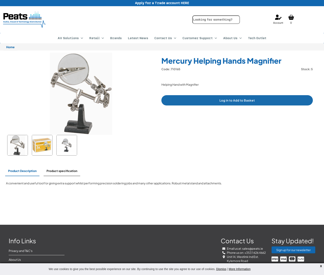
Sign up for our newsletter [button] (293, 250)
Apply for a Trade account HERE (162, 3)
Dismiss (221, 269)
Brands (116, 38)
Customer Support (197, 38)
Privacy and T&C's (20, 251)
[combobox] (216, 19)
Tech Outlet (257, 38)
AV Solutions (68, 38)
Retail (94, 38)
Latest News (138, 38)
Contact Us (163, 38)
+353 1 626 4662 (255, 252)
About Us (230, 38)
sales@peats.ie (252, 248)
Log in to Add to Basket (237, 100)
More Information (240, 269)
